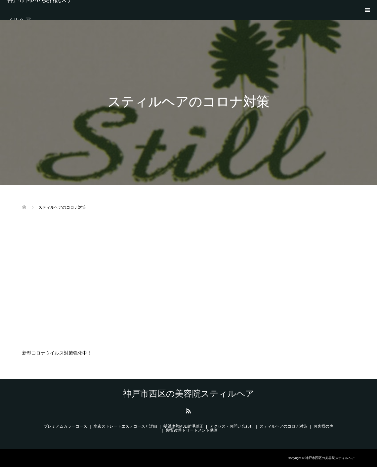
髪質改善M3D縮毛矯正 (183, 426)
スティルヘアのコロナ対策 (283, 426)
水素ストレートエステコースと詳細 (125, 426)
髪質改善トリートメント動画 (192, 430)
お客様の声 (323, 426)
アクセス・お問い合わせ (231, 426)
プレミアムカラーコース (65, 426)
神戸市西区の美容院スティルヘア (40, 10)
